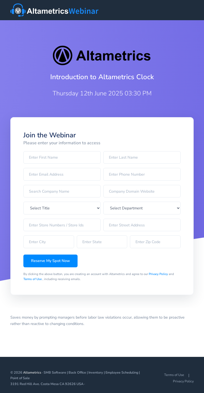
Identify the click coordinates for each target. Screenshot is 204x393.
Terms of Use (32, 279)
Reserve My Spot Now (50, 260)
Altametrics (32, 372)
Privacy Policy (159, 274)
